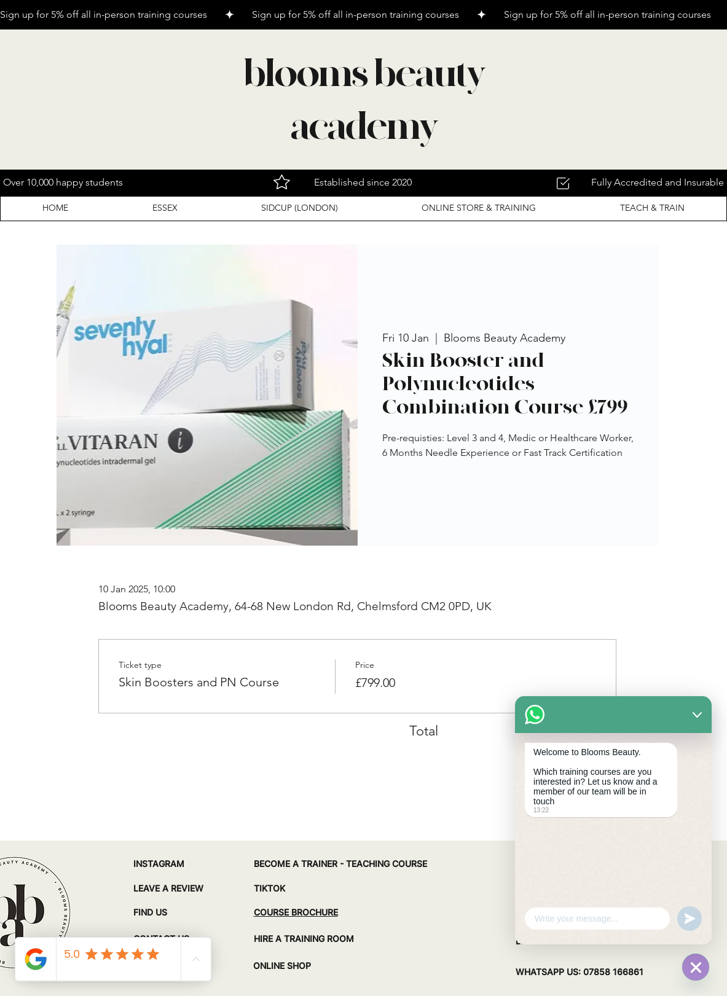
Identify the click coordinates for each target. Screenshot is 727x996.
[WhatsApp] (695, 967)
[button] (164, 208)
